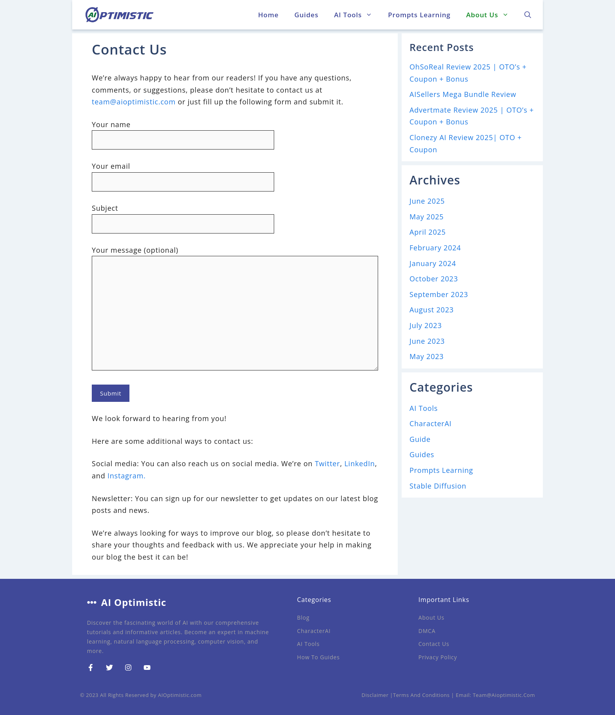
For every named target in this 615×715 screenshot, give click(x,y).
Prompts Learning (419, 14)
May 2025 (426, 216)
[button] (528, 14)
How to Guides (318, 657)
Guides (306, 14)
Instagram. (126, 475)
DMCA (427, 631)
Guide (420, 439)
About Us (491, 14)
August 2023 (431, 309)
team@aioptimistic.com (134, 101)
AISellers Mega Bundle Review (462, 94)
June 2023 (427, 341)
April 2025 (427, 232)
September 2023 (438, 294)
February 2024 (435, 247)
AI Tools (357, 14)
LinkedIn (359, 463)
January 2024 (432, 263)
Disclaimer (375, 695)
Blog (303, 617)
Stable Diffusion (437, 486)
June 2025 (427, 201)
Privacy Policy (437, 657)
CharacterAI (430, 423)
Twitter (327, 463)
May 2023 (426, 356)
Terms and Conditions (421, 695)
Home (268, 14)
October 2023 (433, 278)
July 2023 (425, 325)
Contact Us (433, 644)
